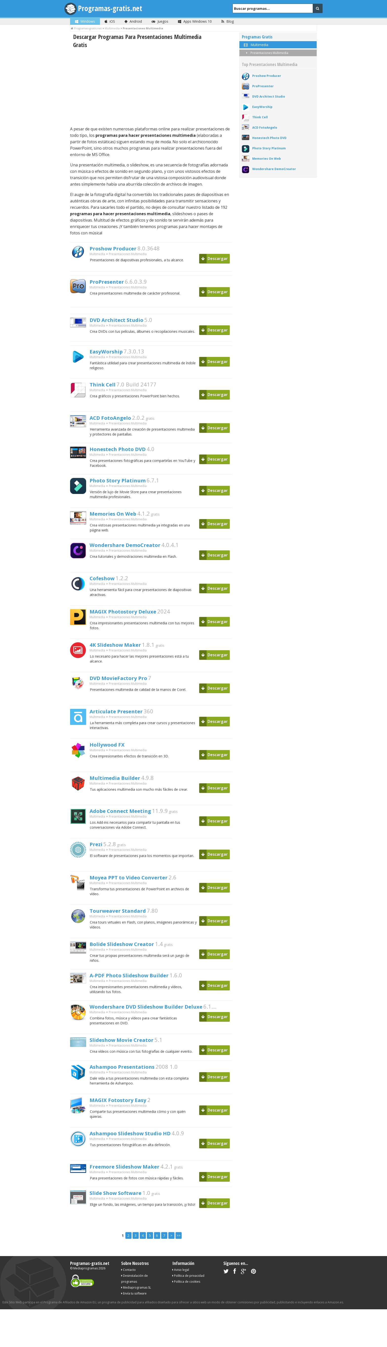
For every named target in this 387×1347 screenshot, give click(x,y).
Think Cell (105, 385)
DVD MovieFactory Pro (125, 683)
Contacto (128, 1280)
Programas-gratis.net (116, 8)
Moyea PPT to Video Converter (138, 882)
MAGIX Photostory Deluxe (131, 616)
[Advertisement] (151, 87)
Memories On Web (119, 517)
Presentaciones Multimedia (266, 53)
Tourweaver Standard (124, 916)
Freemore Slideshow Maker (133, 1176)
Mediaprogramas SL (136, 1298)
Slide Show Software (122, 1203)
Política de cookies (186, 1292)
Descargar (214, 258)
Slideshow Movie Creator (129, 1048)
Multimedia (97, 255)
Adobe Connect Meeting (128, 816)
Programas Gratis (257, 37)
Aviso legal (180, 1280)
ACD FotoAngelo (115, 418)
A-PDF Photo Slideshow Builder (138, 982)
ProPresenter (111, 282)
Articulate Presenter (122, 716)
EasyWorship (110, 352)
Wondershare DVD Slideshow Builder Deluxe (160, 1015)
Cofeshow (105, 583)
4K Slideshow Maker (121, 650)
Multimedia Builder (120, 783)
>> (178, 1245)
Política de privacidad (188, 1286)
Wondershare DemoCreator (134, 550)
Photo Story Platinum (124, 484)
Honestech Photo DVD (124, 451)
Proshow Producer (119, 249)
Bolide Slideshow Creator (129, 949)
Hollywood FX (111, 750)
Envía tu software (134, 1304)
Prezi (97, 849)
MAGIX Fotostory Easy (125, 1109)
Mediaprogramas (85, 1279)
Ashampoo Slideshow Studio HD (140, 1142)
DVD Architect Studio (123, 320)
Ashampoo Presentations (130, 1076)
